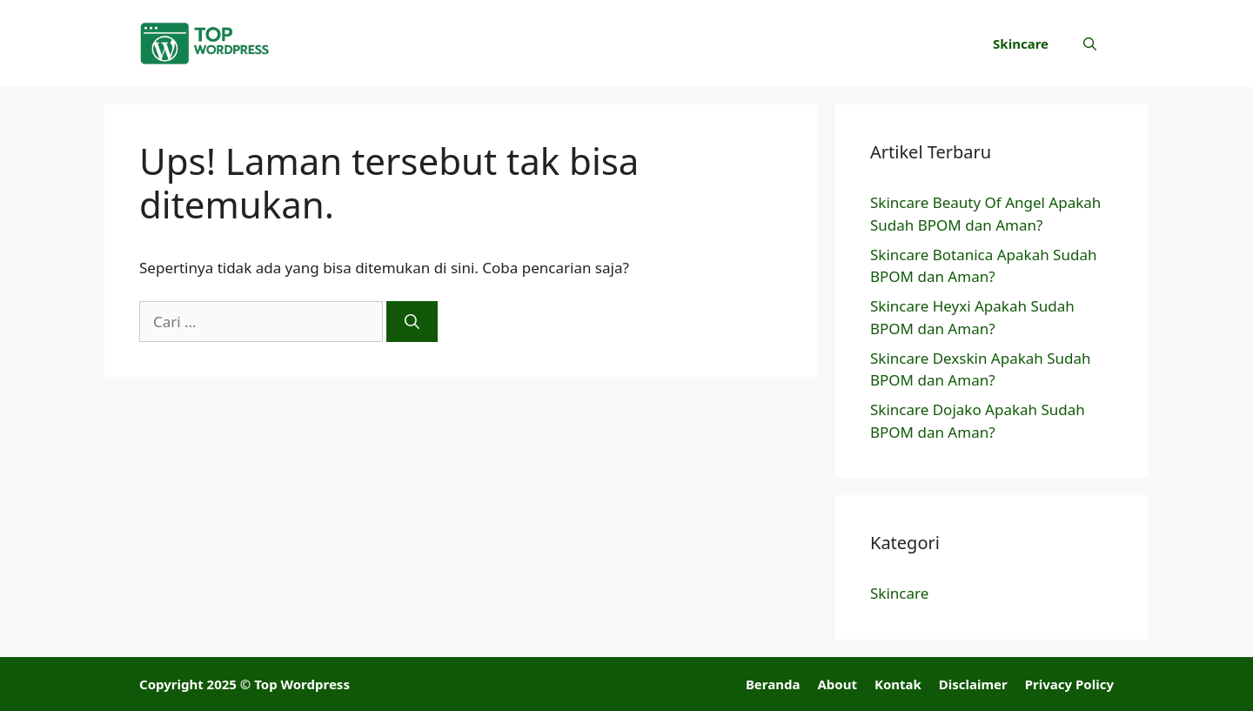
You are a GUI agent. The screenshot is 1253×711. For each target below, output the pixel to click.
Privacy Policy (1069, 684)
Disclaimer (973, 684)
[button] (1090, 43)
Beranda (773, 684)
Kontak (897, 684)
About (837, 684)
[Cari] (412, 322)
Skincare (1021, 43)
